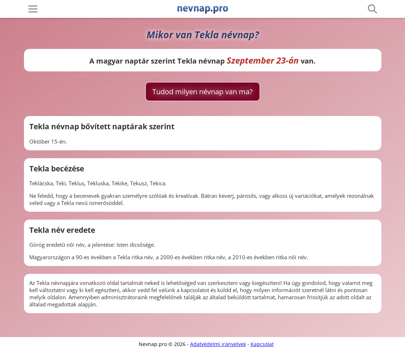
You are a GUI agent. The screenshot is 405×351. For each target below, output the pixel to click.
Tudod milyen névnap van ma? (202, 91)
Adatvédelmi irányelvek (218, 344)
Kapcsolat (262, 344)
